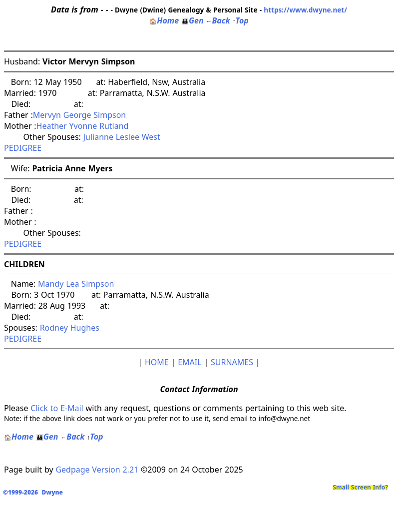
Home (164, 20)
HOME (157, 362)
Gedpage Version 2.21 (96, 469)
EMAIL (189, 362)
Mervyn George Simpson (79, 114)
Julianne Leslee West (121, 136)
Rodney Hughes (69, 327)
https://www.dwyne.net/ (305, 9)
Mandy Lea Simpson (76, 283)
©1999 (35, 492)
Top (240, 20)
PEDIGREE (22, 147)
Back (218, 20)
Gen (192, 20)
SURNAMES (232, 362)
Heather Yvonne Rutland (82, 125)
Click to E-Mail (56, 408)
